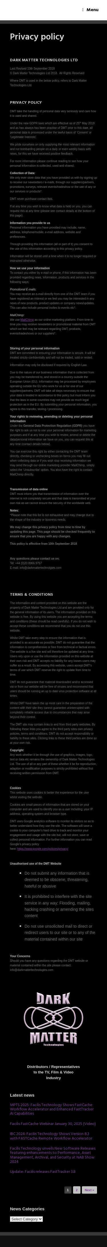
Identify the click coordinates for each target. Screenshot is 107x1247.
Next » (89, 1190)
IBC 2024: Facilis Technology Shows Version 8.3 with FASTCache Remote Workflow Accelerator (51, 1136)
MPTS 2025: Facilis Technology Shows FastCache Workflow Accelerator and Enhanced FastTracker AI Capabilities (52, 1109)
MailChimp (27, 319)
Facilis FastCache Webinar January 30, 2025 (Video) (53, 1124)
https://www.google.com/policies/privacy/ (42, 848)
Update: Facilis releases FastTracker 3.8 (43, 1172)
